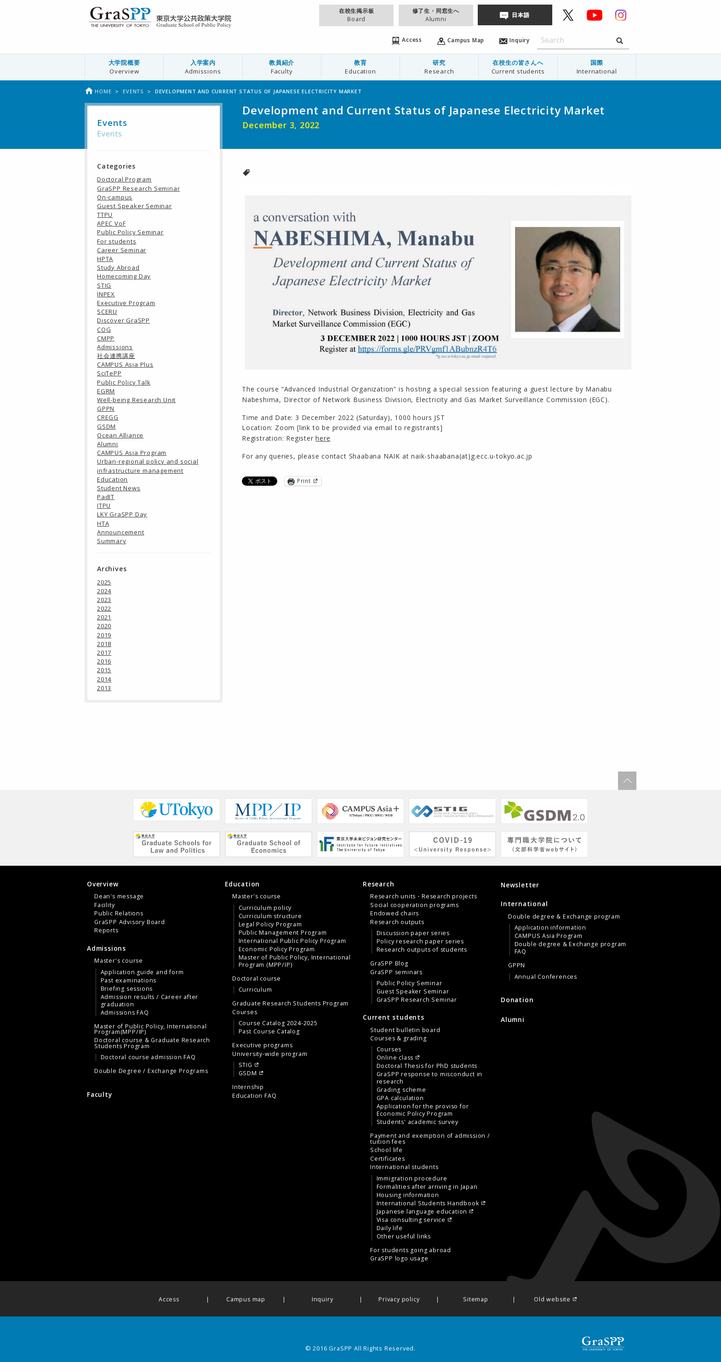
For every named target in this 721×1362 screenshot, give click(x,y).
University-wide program (269, 1054)
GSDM (106, 426)
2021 (104, 617)
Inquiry (322, 1300)
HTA (103, 523)
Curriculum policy (265, 908)
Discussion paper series (413, 933)
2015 (104, 670)
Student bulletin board (405, 1030)
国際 (597, 66)
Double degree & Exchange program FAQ (571, 948)
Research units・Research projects (423, 896)
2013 (104, 688)
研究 (439, 66)
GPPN (105, 408)
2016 (104, 661)
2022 (104, 608)
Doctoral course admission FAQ (148, 1057)
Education (112, 479)
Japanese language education (422, 1211)
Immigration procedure (412, 1178)
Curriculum (255, 989)
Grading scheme (401, 1090)
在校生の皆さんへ (518, 66)
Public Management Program (283, 932)
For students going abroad (410, 1250)
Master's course (118, 961)
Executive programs (262, 1045)
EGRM (106, 391)
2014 (104, 679)
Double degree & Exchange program (564, 916)
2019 (104, 635)
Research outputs (397, 922)
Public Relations (118, 913)
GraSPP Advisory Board (129, 922)
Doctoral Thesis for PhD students (427, 1066)
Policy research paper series (420, 941)
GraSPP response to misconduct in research (430, 1078)
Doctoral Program (124, 179)
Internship (248, 1087)
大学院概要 (124, 66)
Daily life (390, 1228)
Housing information (408, 1195)
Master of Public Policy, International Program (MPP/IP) (295, 961)
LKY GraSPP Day (122, 514)
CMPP (105, 338)
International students (404, 1167)
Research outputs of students (422, 949)
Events (133, 91)
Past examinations (129, 980)
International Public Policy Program (292, 941)
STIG (104, 285)
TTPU (105, 214)
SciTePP (109, 373)
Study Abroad (118, 267)
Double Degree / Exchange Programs (151, 1071)
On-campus (114, 197)
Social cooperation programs (414, 905)
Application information (550, 927)
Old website (552, 1300)
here (322, 438)
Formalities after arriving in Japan (427, 1187)
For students (117, 241)
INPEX (106, 294)
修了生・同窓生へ (436, 15)
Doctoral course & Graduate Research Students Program (152, 1043)
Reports (106, 930)
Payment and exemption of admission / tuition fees (430, 1138)
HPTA (105, 259)
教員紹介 (282, 66)
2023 (104, 600)
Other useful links (404, 1236)
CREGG (108, 417)
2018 (104, 644)
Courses (245, 1012)
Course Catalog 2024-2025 (278, 1023)
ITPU (104, 505)
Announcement (120, 532)
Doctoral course (256, 978)
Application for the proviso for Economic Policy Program (423, 1110)
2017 (104, 652)
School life (386, 1150)
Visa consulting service (411, 1220)
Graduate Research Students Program (290, 1003)
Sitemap (475, 1300)
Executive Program (126, 303)
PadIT (105, 497)
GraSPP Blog (389, 963)
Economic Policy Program (277, 949)
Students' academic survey (417, 1122)
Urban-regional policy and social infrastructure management (148, 465)
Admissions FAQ (125, 1012)
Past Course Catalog (269, 1031)
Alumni (107, 444)
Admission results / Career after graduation (150, 1000)
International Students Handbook (428, 1203)
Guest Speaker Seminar (134, 206)
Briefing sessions (127, 989)
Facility (104, 905)
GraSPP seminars (396, 972)
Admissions (115, 347)
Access (169, 1300)
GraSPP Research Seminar (138, 188)
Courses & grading (398, 1038)
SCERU (107, 311)
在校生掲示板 (356, 15)
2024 (104, 591)
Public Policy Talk (123, 382)
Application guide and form (142, 972)
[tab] (153, 907)
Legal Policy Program (270, 924)
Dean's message (119, 896)
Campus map (245, 1300)
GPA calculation (400, 1098)
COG (104, 329)
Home (98, 91)
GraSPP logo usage (399, 1258)
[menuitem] (124, 67)
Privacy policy (398, 1300)
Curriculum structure (270, 916)
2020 (104, 626)
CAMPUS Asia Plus (125, 364)
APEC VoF (111, 223)
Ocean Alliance (120, 435)
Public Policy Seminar (130, 232)
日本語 (520, 15)
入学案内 (203, 66)
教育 (360, 66)
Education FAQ (254, 1096)
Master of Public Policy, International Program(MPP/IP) (150, 1029)
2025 (104, 582)
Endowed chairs (394, 913)
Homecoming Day (124, 276)
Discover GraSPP (123, 320)
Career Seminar (121, 250)
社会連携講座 (116, 356)
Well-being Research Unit (136, 400)
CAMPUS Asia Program (131, 452)
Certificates (387, 1159)
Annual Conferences (546, 977)
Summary (111, 541)
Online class (395, 1057)
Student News (119, 488)
